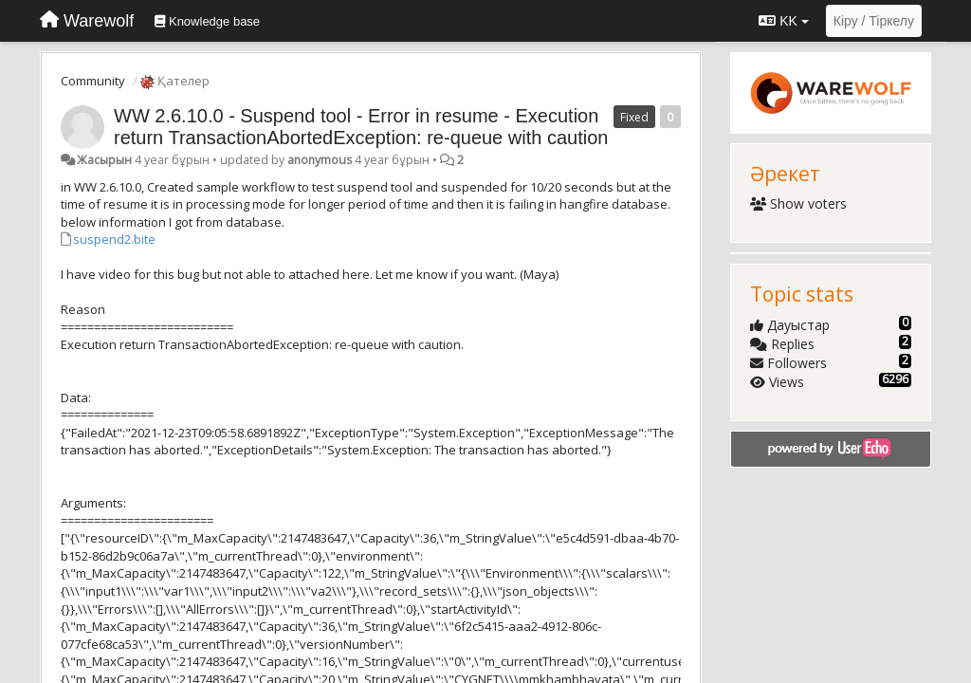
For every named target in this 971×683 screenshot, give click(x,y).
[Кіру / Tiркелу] (874, 21)
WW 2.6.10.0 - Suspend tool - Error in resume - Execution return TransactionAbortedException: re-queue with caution (361, 126)
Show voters (799, 203)
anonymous (319, 160)
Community (93, 80)
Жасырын (104, 160)
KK (783, 20)
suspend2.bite (114, 239)
